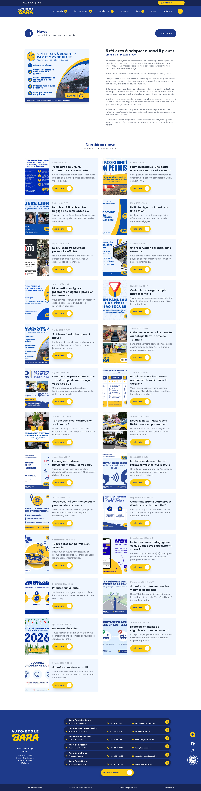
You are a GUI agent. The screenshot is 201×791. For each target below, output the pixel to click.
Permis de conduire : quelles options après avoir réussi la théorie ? (148, 380)
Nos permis (60, 11)
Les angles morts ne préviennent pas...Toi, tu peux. (72, 463)
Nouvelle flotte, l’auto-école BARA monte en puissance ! (148, 422)
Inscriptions (106, 11)
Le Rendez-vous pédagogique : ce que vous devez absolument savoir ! (151, 545)
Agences (125, 11)
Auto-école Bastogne (80, 720)
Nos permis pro (83, 11)
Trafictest (167, 11)
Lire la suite (63, 188)
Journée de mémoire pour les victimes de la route (149, 588)
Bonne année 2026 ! (65, 628)
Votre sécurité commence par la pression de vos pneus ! (73, 503)
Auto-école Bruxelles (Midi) (83, 728)
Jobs (140, 11)
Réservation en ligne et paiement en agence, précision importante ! (72, 292)
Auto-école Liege (78, 744)
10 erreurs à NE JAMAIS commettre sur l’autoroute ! (70, 168)
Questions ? (172, 2)
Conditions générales (127, 787)
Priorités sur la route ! (66, 588)
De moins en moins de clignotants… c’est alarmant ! (149, 628)
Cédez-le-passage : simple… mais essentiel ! (149, 292)
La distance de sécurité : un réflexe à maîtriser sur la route (150, 463)
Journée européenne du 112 (70, 667)
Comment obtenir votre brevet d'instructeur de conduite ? (150, 503)
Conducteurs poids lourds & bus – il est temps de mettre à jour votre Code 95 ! (73, 380)
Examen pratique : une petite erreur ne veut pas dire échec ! (150, 168)
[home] (25, 735)
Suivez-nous (165, 33)
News (153, 11)
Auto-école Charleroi (80, 736)
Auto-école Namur (78, 761)
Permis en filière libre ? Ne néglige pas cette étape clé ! (71, 209)
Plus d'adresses (117, 772)
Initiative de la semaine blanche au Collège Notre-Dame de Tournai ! (151, 336)
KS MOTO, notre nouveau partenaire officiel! (68, 249)
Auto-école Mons (78, 753)
